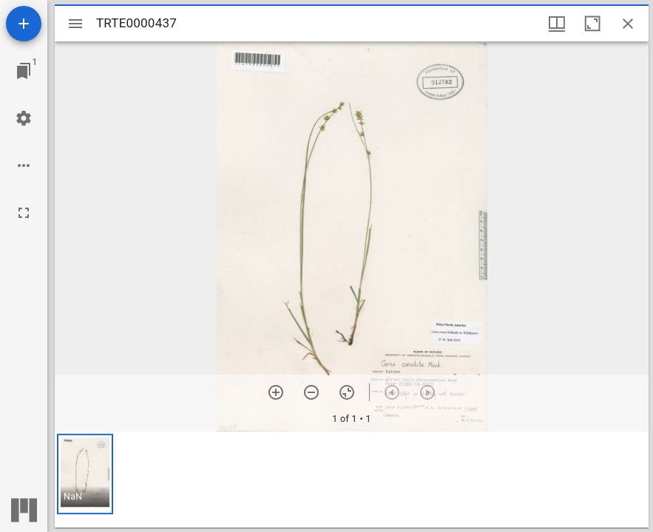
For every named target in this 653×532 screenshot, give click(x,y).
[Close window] (628, 23)
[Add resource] (23, 23)
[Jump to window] (23, 71)
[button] (85, 474)
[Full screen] (23, 213)
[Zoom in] (276, 392)
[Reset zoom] (347, 392)
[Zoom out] (311, 392)
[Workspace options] (23, 165)
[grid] (352, 480)
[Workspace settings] (23, 118)
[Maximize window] (592, 23)
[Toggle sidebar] (75, 23)
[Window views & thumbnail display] (557, 23)
